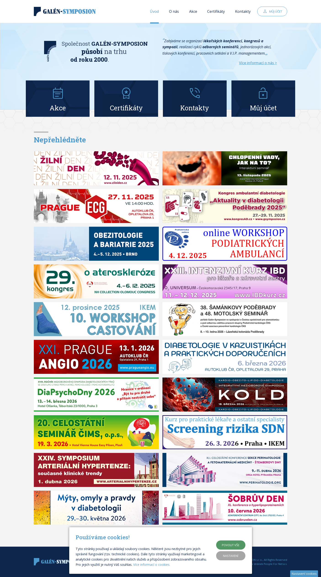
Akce (193, 11)
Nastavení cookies (304, 574)
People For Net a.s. (275, 564)
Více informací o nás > (258, 62)
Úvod (154, 11)
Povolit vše (230, 545)
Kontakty (243, 11)
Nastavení (230, 556)
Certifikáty (216, 11)
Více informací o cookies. (151, 564)
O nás (174, 11)
